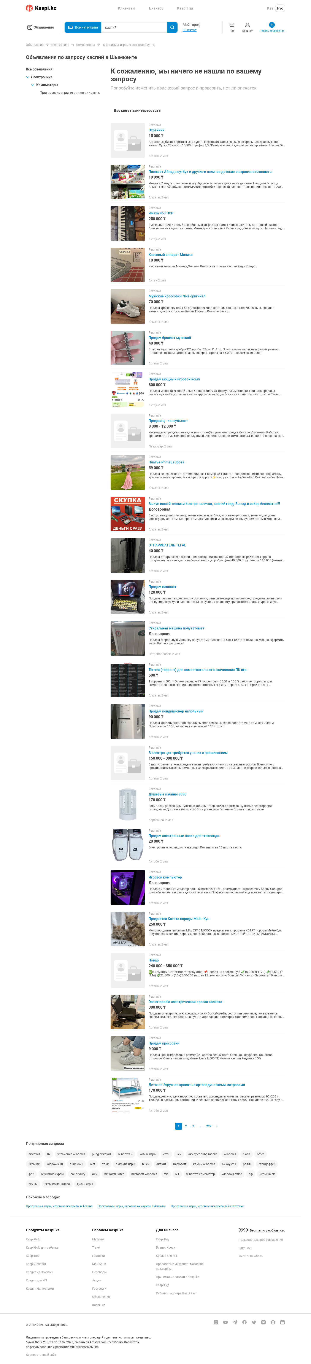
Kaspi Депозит (36, 1264)
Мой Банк (99, 1264)
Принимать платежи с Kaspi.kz (177, 1277)
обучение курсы (52, 1174)
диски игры (85, 1184)
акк (94, 1174)
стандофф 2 (267, 1164)
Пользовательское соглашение (260, 1239)
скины (33, 1184)
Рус (280, 8)
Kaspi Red (32, 1255)
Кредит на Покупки (39, 1272)
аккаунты (229, 1164)
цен (178, 1154)
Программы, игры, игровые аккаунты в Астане (59, 1206)
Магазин (98, 1239)
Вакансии (245, 1248)
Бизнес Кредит (166, 1247)
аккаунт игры (125, 1164)
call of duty (78, 1174)
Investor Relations (250, 1256)
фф (166, 1174)
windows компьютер (200, 1174)
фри (31, 1174)
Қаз (270, 8)
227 (208, 1126)
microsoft (179, 1164)
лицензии (76, 1164)
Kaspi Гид (98, 1305)
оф (251, 1174)
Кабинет (247, 26)
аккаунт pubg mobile (202, 1154)
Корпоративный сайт (41, 1354)
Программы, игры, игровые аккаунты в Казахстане (207, 1206)
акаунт (161, 1164)
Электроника (39, 77)
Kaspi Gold (33, 1239)
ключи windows (204, 1164)
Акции (96, 1280)
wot (92, 1164)
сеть (166, 1154)
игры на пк (267, 1174)
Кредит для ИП (36, 1280)
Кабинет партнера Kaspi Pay (176, 1293)
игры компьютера (57, 1184)
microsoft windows (144, 1174)
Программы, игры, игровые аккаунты (70, 93)
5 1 (177, 1174)
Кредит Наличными (40, 1288)
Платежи (98, 1255)
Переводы (99, 1272)
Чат (231, 26)
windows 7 (125, 1154)
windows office (232, 1174)
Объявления (40, 27)
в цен (145, 1164)
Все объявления (39, 69)
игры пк (34, 1164)
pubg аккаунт (101, 1154)
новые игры (148, 1154)
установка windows (71, 1154)
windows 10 (55, 1164)
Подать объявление (272, 26)
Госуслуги (99, 1288)
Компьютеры (44, 85)
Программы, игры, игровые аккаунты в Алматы (132, 1206)
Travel (96, 1247)
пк (49, 1154)
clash (246, 1154)
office (260, 1154)
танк (105, 1164)
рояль (247, 1164)
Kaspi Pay (162, 1239)
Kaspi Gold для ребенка (42, 1247)
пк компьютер (114, 1174)
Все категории (83, 27)
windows (230, 1154)
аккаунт (34, 1154)
